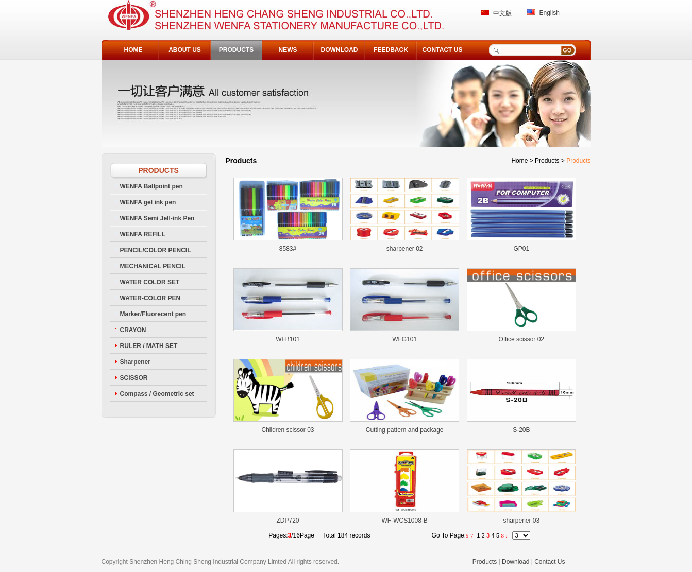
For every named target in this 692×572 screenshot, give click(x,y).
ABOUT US (184, 50)
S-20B (521, 430)
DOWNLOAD (339, 50)
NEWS (288, 50)
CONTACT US (443, 50)
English (549, 12)
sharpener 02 (404, 248)
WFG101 (404, 339)
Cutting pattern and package (405, 430)
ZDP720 (287, 520)
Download (515, 561)
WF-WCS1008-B (404, 520)
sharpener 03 (521, 520)
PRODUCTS (236, 50)
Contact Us (549, 561)
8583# (287, 248)
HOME (133, 50)
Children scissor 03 (287, 430)
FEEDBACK (391, 50)
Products (484, 561)
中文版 (502, 13)
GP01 (521, 248)
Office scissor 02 (521, 339)
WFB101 (288, 339)
